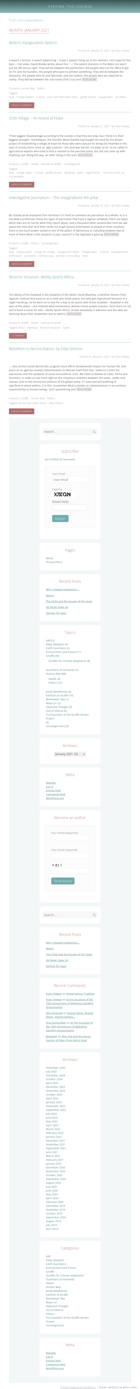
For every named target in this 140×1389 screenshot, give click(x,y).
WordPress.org (55, 798)
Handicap (69, 172)
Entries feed (53, 790)
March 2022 (53, 1129)
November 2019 (55, 1209)
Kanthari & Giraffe (51, 164)
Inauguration (106, 97)
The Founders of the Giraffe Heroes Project (67, 716)
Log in (49, 786)
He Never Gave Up (57, 607)
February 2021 (54, 1159)
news (80, 172)
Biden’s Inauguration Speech (33, 42)
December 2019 (55, 1206)
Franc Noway (54, 993)
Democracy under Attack (32, 403)
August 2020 (53, 1183)
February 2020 (54, 1202)
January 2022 (54, 1136)
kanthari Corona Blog (67, 255)
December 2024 (55, 1075)
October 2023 (54, 1094)
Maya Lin (51, 703)
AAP (48, 640)
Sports (66, 327)
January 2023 (54, 1102)
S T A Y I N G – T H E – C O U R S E (70, 7)
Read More (89, 79)
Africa (21, 327)
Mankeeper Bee (55, 699)
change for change (44, 252)
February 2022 (54, 1133)
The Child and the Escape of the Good (69, 601)
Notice (50, 595)
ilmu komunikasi (56, 1022)
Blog (11, 97)
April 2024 (52, 1083)
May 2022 (52, 1121)
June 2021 (52, 1152)
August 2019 (53, 1221)
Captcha (57, 489)
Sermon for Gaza (56, 613)
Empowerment (119, 252)
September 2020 (56, 1179)
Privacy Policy (54, 562)
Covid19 (104, 252)
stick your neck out (114, 172)
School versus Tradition (80, 993)
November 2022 (55, 1106)
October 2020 (54, 1175)
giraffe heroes (88, 97)
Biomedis (51, 1036)
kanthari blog (46, 255)
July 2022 (51, 1113)
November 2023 (55, 1090)
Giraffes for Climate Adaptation (67, 661)
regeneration (93, 172)
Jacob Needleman (56, 691)
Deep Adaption (55, 644)
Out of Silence (54, 710)
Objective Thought (57, 707)
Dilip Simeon (56, 403)
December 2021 (55, 1140)
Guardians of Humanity (60, 670)
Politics (41, 88)
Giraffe (24, 164)
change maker (24, 172)
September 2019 (56, 1217)
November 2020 (55, 1171)
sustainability (16, 176)
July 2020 (51, 1186)
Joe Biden (120, 97)
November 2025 (55, 1067)
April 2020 (52, 1198)
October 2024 (54, 1079)
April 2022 (52, 1125)
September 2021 (56, 1148)
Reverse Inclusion (50, 327)
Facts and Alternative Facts (62, 97)
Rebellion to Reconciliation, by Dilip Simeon (46, 348)
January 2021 (54, 1163)
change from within (68, 252)
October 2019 (54, 1213)
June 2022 (52, 1117)
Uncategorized (72, 164)
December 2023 (55, 1087)
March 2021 (53, 1156)
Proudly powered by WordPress (78, 1387)
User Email (58, 473)
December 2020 (55, 1167)
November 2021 (55, 1144)
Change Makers (25, 97)
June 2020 (52, 1190)
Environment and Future (61, 652)
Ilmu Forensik (54, 1013)
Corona (41, 97)
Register (51, 782)
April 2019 (52, 1229)
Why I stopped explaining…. (63, 589)
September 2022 (56, 1110)
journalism (30, 255)
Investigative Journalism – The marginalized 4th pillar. (54, 197)
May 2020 (52, 1194)
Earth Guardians (56, 648)
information (15, 255)
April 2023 (52, 1098)
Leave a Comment (22, 105)
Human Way (27, 88)
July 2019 (51, 1225)
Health (34, 164)
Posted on (94, 50)
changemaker (89, 252)
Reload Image (60, 501)
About (49, 558)
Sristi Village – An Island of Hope (36, 118)
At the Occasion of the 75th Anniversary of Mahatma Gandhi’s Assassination (70, 1003)
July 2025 (51, 1071)
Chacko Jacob (24, 252)
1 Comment (19, 336)
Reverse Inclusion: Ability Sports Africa (41, 276)
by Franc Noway (120, 50)
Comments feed (55, 794)
